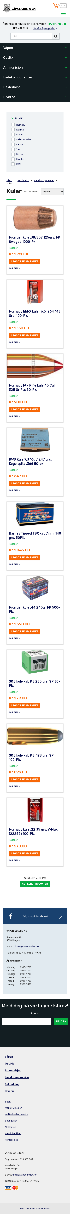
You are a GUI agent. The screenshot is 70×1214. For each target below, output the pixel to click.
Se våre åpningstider (44, 28)
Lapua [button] (19, 144)
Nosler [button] (19, 154)
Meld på (61, 1021)
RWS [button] (18, 164)
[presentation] (26, 1033)
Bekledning (12, 87)
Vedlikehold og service (16, 1114)
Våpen (8, 48)
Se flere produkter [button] (35, 883)
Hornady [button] (20, 124)
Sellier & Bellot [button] (24, 139)
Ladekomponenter (17, 77)
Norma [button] (20, 129)
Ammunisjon (13, 67)
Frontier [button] (20, 159)
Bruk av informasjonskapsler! (35, 1208)
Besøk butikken (13, 1133)
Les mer (13, 268)
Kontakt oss (11, 1139)
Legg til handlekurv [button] (24, 261)
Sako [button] (18, 149)
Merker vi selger (13, 1107)
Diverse (9, 97)
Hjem (9, 180)
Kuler (18, 118)
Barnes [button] (20, 134)
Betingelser (11, 1120)
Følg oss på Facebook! (35, 916)
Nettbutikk (23, 180)
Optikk (8, 58)
